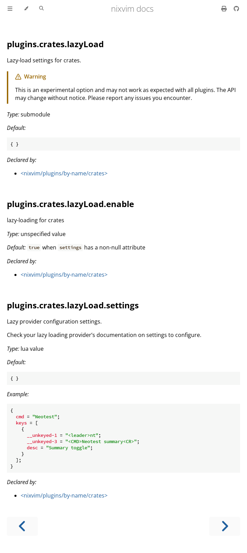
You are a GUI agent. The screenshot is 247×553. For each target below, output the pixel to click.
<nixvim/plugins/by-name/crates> (64, 173)
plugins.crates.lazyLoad (55, 44)
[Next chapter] (224, 526)
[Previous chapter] (22, 526)
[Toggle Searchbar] (41, 8)
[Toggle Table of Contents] (10, 8)
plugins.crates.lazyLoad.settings (73, 305)
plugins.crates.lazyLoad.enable (70, 203)
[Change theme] (26, 8)
